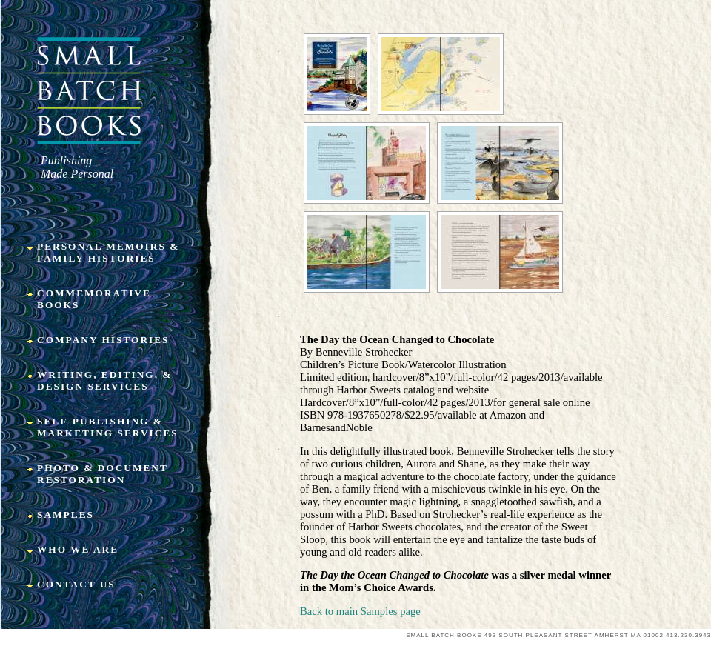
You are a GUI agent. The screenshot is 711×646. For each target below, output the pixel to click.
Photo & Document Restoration (102, 473)
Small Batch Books (89, 90)
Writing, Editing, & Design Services (104, 380)
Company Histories (103, 339)
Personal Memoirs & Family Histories (108, 252)
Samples (65, 514)
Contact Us (76, 584)
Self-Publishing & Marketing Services (107, 427)
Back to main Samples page (360, 611)
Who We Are (77, 549)
